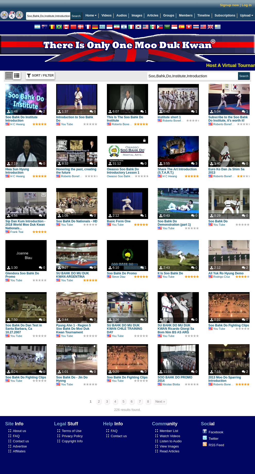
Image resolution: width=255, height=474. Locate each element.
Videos (106, 15)
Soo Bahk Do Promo (122, 273)
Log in (247, 5)
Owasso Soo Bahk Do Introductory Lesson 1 (123, 171)
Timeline (203, 15)
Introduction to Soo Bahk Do (74, 119)
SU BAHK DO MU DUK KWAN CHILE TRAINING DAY (124, 329)
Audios (121, 15)
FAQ (16, 436)
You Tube (64, 124)
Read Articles (170, 451)
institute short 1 (169, 117)
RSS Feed (216, 445)
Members (186, 15)
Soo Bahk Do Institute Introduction (21, 119)
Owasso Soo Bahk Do (121, 176)
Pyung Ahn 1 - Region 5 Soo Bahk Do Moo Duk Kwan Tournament (73, 329)
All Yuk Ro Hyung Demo (225, 273)
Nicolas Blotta (169, 384)
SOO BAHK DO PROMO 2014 (175, 379)
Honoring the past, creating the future (76, 171)
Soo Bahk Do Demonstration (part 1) (174, 223)
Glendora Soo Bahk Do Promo (22, 275)
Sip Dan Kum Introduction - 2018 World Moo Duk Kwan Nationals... (25, 224)
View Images (169, 446)
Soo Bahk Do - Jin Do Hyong (72, 379)
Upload (246, 15)
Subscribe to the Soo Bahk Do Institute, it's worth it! (228, 119)
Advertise (20, 446)
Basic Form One (119, 221)
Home (91, 15)
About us (19, 431)
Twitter (213, 439)
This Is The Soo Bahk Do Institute (125, 119)
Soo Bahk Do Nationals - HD (76, 221)
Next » (160, 401)
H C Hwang (15, 124)
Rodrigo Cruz (219, 276)
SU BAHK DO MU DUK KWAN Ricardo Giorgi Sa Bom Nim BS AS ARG (176, 329)
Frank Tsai (14, 231)
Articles (152, 15)
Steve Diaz (116, 276)
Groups (168, 15)
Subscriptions (225, 15)
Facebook (216, 432)
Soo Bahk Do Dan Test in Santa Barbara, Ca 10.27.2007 (23, 329)
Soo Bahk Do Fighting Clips (228, 325)
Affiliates (19, 451)
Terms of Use (72, 431)
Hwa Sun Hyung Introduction (17, 171)
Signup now (229, 5)
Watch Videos (170, 436)
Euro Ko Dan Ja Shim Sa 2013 (226, 171)
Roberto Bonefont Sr (122, 124)
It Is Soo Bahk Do (170, 273)
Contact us (21, 441)
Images (137, 15)
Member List (169, 431)
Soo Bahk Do (218, 221)
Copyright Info (72, 441)
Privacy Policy (72, 436)
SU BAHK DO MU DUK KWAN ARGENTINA (72, 275)
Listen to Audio (171, 441)
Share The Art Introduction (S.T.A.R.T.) (177, 171)
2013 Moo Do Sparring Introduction (224, 379)
